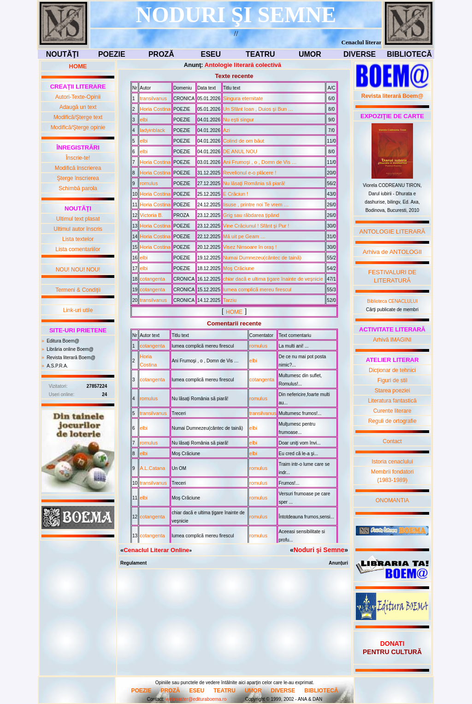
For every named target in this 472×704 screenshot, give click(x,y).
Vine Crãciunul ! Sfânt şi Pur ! (256, 226)
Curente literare (392, 411)
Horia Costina (155, 109)
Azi (226, 130)
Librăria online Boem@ (70, 349)
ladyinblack (152, 130)
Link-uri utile (78, 310)
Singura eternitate (243, 98)
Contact (392, 441)
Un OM (178, 468)
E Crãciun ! (235, 194)
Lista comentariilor (77, 249)
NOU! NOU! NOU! (78, 269)
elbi (144, 119)
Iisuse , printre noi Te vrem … (256, 204)
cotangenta (152, 279)
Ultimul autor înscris (77, 229)
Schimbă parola (78, 188)
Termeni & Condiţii (77, 290)
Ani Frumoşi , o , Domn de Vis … (260, 162)
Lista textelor (78, 239)
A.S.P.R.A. (57, 365)
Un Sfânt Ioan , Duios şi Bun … (258, 109)
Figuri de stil (392, 380)
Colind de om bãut (243, 141)
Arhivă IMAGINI (392, 340)
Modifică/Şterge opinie (78, 127)
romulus (149, 183)
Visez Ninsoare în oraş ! (250, 247)
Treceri (178, 413)
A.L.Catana (152, 468)
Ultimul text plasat (78, 219)
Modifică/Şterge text (77, 117)
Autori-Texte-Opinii (78, 97)
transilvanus (153, 98)
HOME (234, 312)
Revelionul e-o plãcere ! (250, 172)
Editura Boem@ (63, 340)
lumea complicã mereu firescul (257, 289)
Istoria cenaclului (392, 461)
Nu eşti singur (238, 119)
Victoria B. (151, 215)
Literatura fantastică (392, 400)
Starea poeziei (392, 390)
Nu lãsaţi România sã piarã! (254, 183)
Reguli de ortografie (392, 421)
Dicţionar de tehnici (392, 370)
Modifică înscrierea (78, 168)
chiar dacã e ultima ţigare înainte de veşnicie (273, 279)
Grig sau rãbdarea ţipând (251, 215)
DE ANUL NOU (240, 151)
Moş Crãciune (238, 268)
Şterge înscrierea (78, 178)
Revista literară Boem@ (71, 357)
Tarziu (229, 300)
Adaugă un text (78, 107)
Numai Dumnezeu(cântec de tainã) (262, 257)
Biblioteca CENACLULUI (392, 301)
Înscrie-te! (78, 158)
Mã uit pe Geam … (244, 236)
